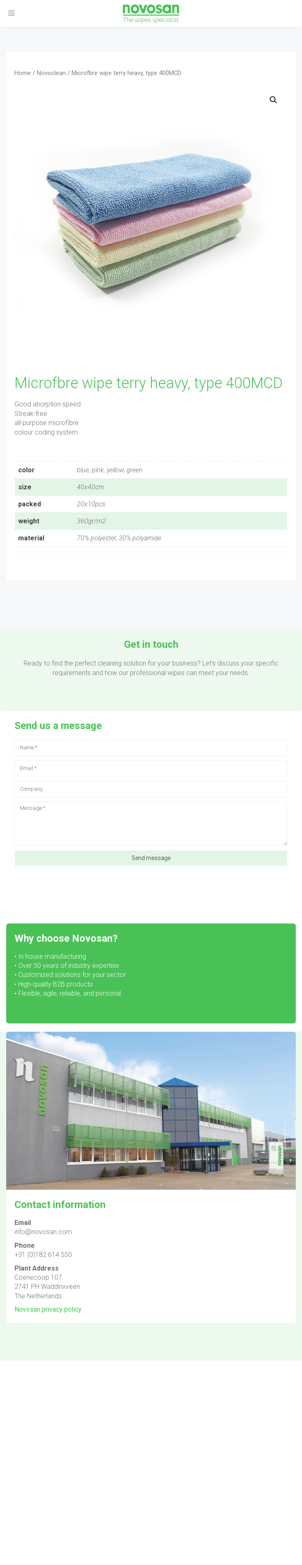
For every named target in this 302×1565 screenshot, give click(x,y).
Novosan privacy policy (47, 1309)
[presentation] (77, 891)
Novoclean (51, 73)
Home (22, 73)
